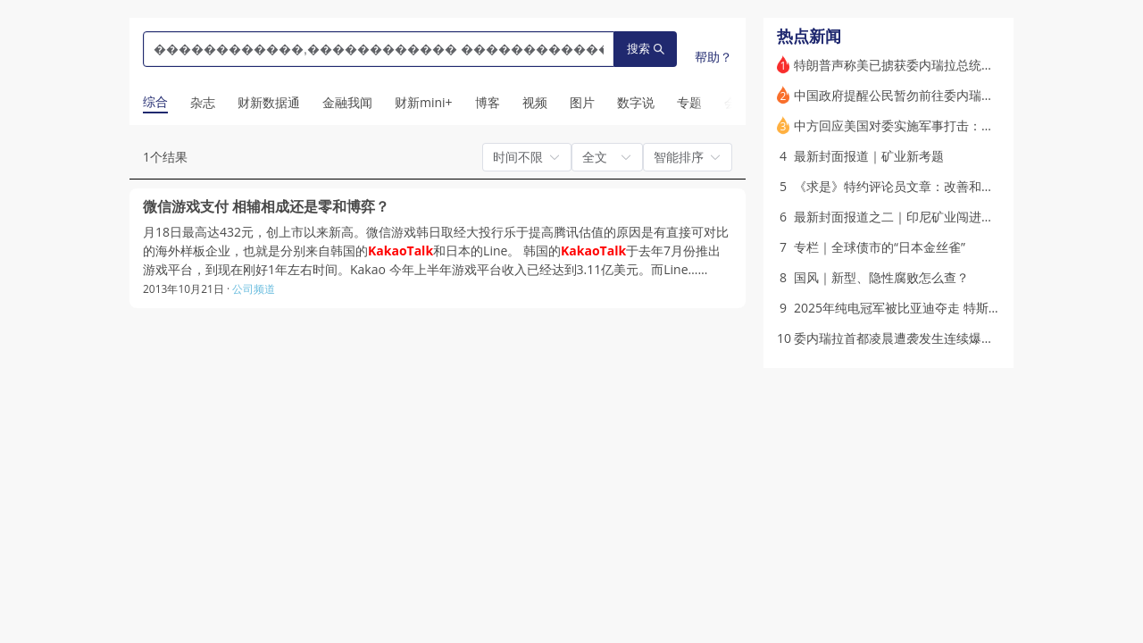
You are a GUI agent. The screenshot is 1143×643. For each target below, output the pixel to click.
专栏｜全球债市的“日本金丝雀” (879, 246)
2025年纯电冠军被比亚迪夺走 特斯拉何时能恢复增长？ (947, 307)
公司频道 (253, 288)
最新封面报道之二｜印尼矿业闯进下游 (900, 216)
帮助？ (713, 56)
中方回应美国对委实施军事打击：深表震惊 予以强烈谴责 (952, 125)
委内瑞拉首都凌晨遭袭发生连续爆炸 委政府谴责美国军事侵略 (964, 338)
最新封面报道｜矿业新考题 (869, 155)
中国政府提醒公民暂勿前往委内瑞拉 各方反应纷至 (933, 95)
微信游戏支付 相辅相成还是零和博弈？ (266, 206)
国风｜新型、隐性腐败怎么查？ (881, 277)
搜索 (645, 48)
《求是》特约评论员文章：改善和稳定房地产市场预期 (944, 186)
